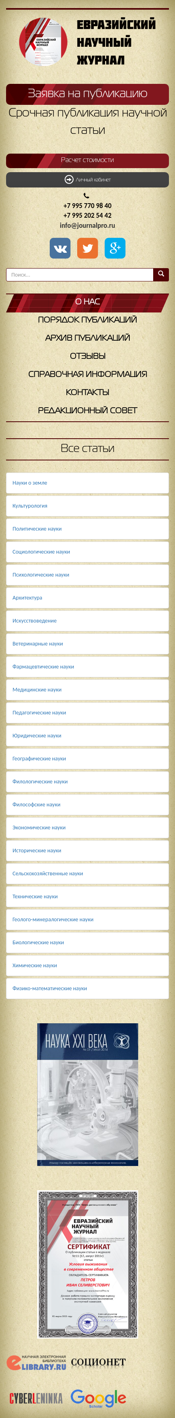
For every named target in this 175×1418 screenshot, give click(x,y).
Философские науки (37, 804)
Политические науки (37, 528)
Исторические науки (37, 850)
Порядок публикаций (87, 320)
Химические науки (35, 965)
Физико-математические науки (50, 988)
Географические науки (39, 758)
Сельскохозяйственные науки (48, 873)
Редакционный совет (87, 411)
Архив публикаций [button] (87, 338)
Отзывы (87, 356)
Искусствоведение (35, 620)
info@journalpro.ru (87, 225)
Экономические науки (39, 827)
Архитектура (27, 597)
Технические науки (35, 896)
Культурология (30, 505)
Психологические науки (41, 574)
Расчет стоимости (87, 160)
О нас (87, 302)
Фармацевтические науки (43, 666)
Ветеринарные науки (38, 643)
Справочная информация (87, 374)
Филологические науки (40, 781)
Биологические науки (38, 942)
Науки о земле (30, 482)
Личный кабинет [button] (88, 179)
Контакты (87, 392)
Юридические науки (37, 735)
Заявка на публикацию (88, 94)
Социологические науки (41, 551)
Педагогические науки (39, 712)
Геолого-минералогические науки (53, 919)
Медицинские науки (37, 689)
